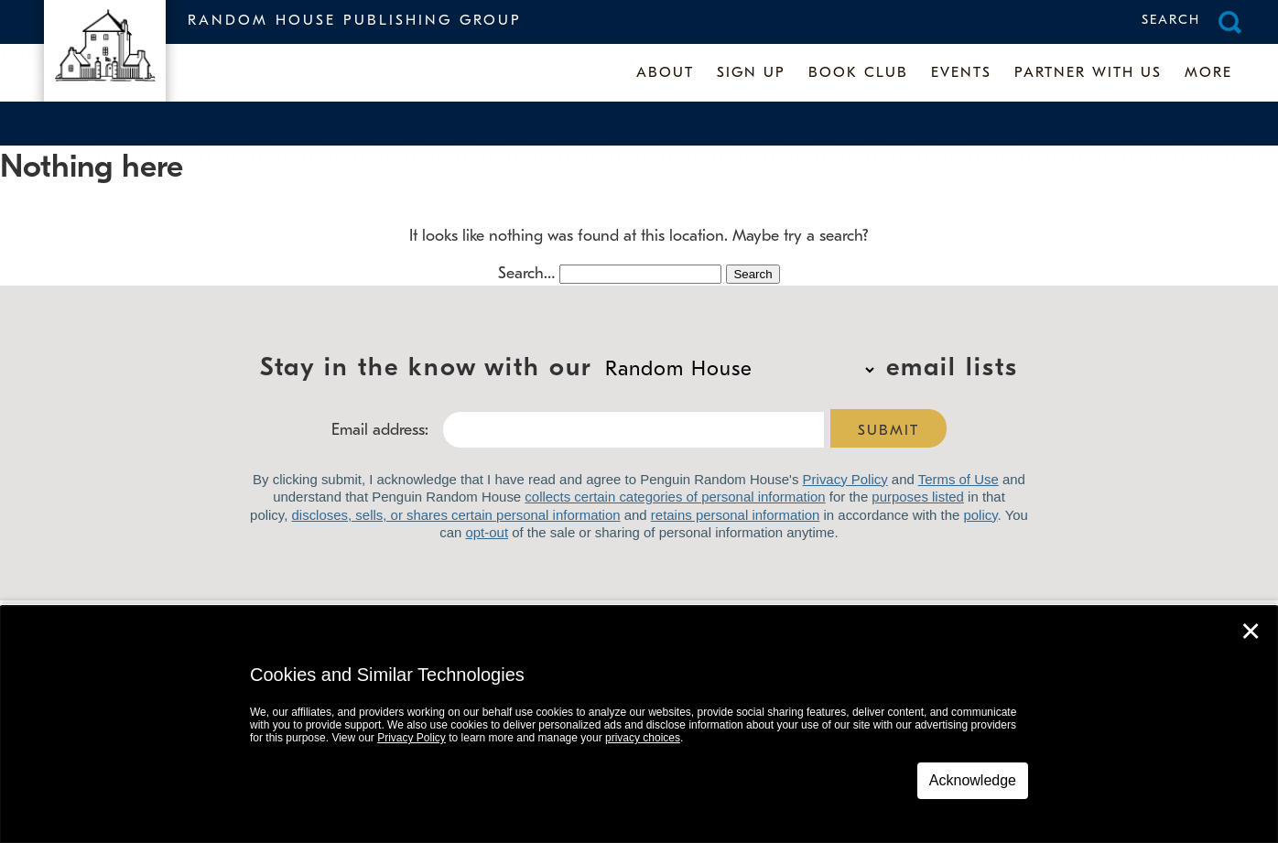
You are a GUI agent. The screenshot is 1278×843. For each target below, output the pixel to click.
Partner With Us (1088, 73)
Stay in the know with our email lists (739, 370)
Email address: (379, 430)
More (1208, 73)
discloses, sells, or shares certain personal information (456, 515)
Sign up (751, 73)
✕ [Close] (1251, 631)
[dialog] (639, 724)
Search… (526, 274)
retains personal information (735, 515)
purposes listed (918, 496)
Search (1171, 20)
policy (980, 515)
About (665, 73)
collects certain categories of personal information (675, 496)
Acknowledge (972, 780)
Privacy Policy (845, 479)
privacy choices (642, 737)
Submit (888, 431)
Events (961, 73)
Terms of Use (958, 479)
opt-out (486, 532)
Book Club (858, 73)
